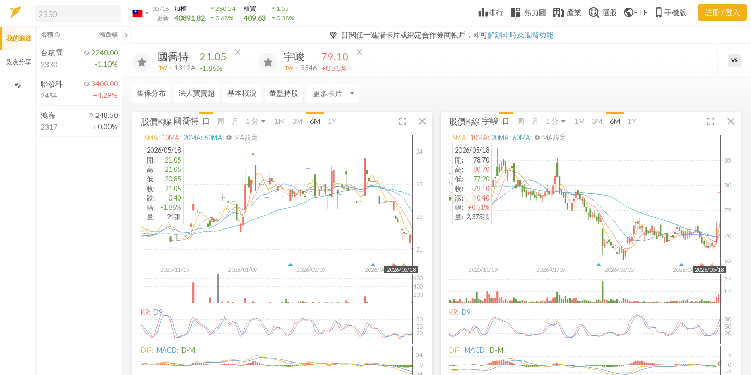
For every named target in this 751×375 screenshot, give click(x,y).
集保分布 (151, 93)
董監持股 (283, 93)
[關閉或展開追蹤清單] (126, 35)
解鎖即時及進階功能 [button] (520, 34)
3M (297, 121)
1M (279, 121)
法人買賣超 (196, 93)
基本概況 (242, 93)
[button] (76, 13)
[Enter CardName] (333, 93)
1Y (332, 121)
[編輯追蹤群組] (17, 85)
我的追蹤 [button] (18, 38)
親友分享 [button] (18, 62)
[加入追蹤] (141, 62)
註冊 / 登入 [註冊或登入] (722, 12)
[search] (78, 13)
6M (315, 121)
